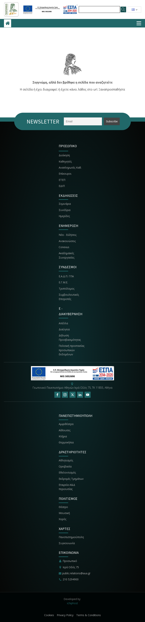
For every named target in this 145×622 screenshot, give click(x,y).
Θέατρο (63, 507)
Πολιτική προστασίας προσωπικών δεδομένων (71, 350)
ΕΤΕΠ (62, 180)
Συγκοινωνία (67, 543)
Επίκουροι (65, 173)
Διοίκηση (64, 155)
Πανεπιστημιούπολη (71, 537)
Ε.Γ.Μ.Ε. (63, 282)
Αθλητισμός (66, 460)
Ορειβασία (65, 466)
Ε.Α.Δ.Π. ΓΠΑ (66, 276)
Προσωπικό (70, 561)
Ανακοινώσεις (67, 241)
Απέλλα (63, 323)
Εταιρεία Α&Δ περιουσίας (67, 487)
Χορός (62, 519)
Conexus (64, 247)
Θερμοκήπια (66, 442)
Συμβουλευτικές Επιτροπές (69, 297)
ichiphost (72, 603)
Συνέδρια (64, 210)
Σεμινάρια (65, 204)
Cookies (49, 615)
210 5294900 (71, 579)
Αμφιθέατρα (66, 424)
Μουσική (64, 513)
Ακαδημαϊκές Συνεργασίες (66, 255)
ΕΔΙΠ (62, 186)
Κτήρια (63, 436)
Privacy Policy (65, 615)
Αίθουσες (64, 430)
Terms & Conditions (88, 615)
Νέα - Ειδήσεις (67, 235)
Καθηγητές (65, 161)
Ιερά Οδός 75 (71, 567)
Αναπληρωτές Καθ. (70, 167)
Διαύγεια (64, 329)
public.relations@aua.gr (76, 573)
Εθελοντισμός (67, 472)
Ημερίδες (64, 216)
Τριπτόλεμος (66, 288)
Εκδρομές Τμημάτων (71, 479)
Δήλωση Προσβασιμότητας (70, 337)
